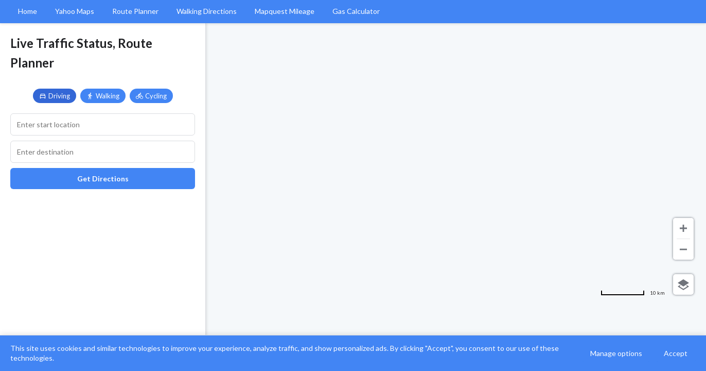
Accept (675, 353)
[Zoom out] (683, 249)
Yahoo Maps (74, 11)
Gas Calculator (356, 11)
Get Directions (103, 178)
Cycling (151, 96)
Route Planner (135, 11)
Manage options (616, 353)
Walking (102, 96)
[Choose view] (683, 284)
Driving (54, 96)
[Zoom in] (683, 228)
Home (27, 11)
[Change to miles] (633, 293)
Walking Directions (207, 11)
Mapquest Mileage (284, 11)
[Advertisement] (102, 271)
